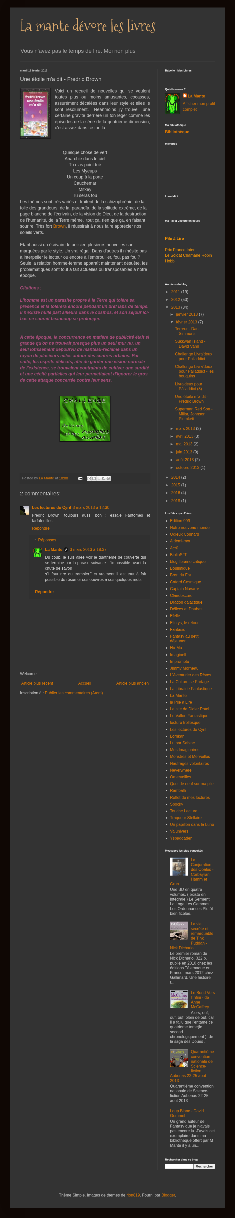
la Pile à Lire (181, 702)
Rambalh (178, 790)
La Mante (53, 549)
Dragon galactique (186, 602)
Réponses (47, 540)
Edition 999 (180, 521)
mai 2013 (185, 444)
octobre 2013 (188, 467)
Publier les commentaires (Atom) (74, 693)
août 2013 (185, 460)
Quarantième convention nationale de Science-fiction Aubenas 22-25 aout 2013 (192, 1066)
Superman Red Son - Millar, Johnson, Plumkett (193, 414)
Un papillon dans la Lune (192, 824)
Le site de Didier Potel (189, 709)
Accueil (84, 683)
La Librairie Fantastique (191, 689)
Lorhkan (177, 736)
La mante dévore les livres (88, 25)
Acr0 (174, 548)
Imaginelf (178, 655)
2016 (176, 493)
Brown (59, 226)
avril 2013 (185, 436)
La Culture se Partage (189, 682)
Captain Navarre (184, 589)
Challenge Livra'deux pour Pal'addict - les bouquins (194, 371)
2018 (176, 501)
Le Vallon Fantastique (189, 716)
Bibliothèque (177, 132)
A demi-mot (180, 541)
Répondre (41, 528)
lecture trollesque (185, 722)
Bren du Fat (180, 575)
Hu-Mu (176, 648)
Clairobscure (181, 595)
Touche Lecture (183, 811)
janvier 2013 (187, 314)
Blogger (168, 1195)
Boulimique (180, 568)
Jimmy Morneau (184, 668)
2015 (176, 485)
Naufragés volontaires (189, 763)
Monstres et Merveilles (190, 756)
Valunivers (179, 831)
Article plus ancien (132, 683)
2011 (176, 292)
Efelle (175, 616)
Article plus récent (37, 683)
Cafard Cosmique (185, 582)
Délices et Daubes (186, 609)
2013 (176, 307)
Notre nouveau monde (190, 527)
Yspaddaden (181, 838)
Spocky (176, 804)
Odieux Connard (184, 534)
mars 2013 (186, 428)
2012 (176, 299)
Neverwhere (181, 770)
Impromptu (179, 661)
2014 (176, 477)
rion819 (133, 1195)
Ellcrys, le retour (184, 623)
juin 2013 (184, 452)
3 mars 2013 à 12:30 (91, 507)
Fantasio (177, 629)
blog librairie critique (188, 561)
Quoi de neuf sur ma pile (192, 784)
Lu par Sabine (182, 743)
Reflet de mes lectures (190, 797)
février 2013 (187, 322)
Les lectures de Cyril (51, 507)
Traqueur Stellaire (186, 818)
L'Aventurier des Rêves (190, 675)
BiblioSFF (178, 555)
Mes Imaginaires (184, 750)
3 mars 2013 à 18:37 (88, 549)
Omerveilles (180, 777)
